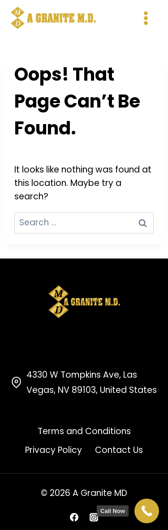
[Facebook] (74, 517)
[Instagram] (93, 517)
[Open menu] (145, 18)
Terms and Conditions (84, 431)
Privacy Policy (53, 450)
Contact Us (119, 450)
